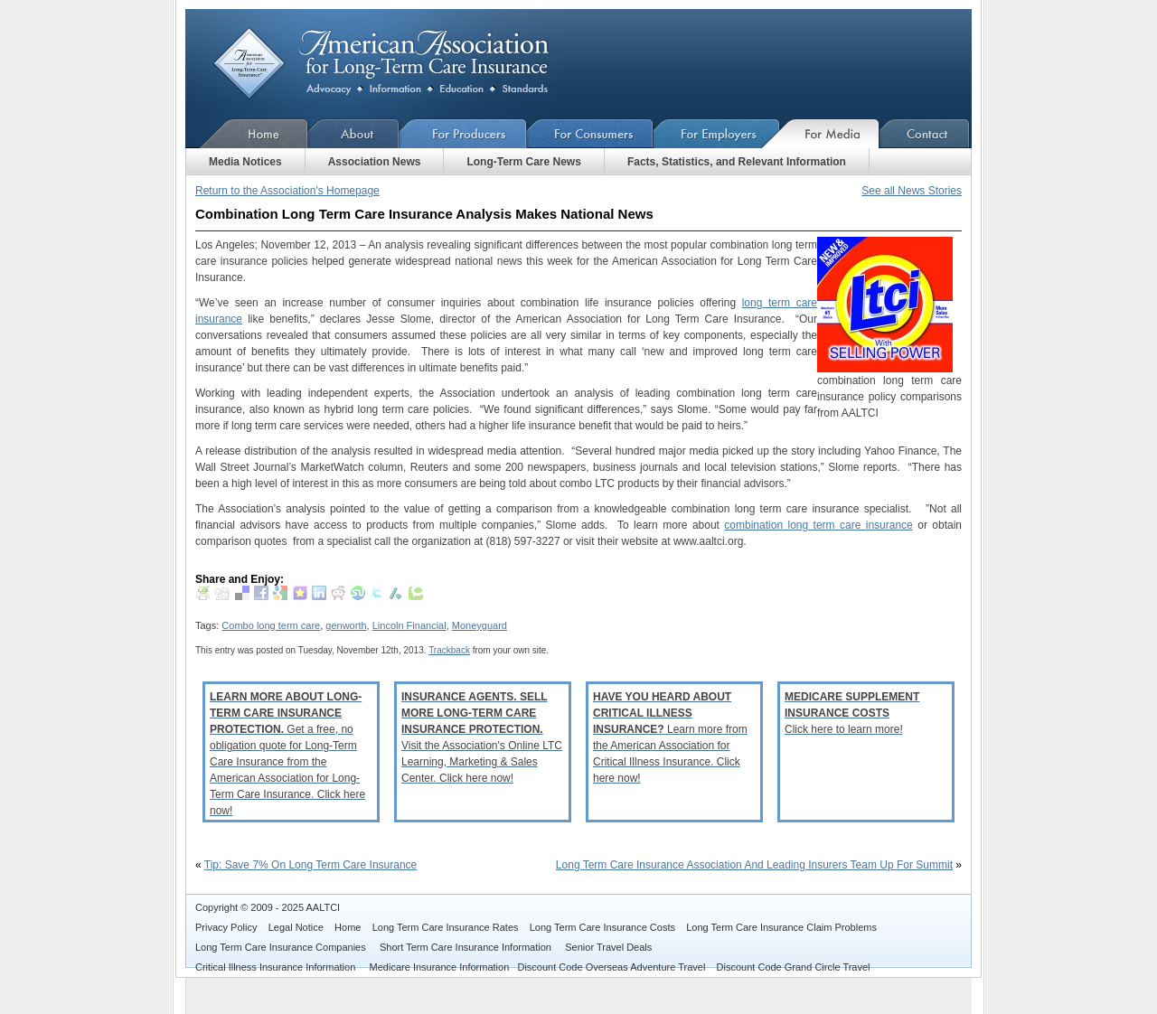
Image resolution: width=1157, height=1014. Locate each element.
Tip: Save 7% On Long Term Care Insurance (310, 865)
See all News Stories (911, 190)
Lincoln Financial (409, 625)
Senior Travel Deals (608, 947)
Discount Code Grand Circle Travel (793, 967)
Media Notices (245, 161)
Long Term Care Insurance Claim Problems (781, 927)
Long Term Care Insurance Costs (602, 927)
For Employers (717, 133)
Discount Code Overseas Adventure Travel (611, 967)
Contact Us (925, 133)
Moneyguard (479, 625)
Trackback (449, 650)
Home (246, 133)
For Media (830, 133)
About (354, 133)
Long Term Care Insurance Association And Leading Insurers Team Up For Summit (754, 865)
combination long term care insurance (818, 525)
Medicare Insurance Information (440, 967)
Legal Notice (296, 927)
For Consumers (590, 133)
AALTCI (323, 907)
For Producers (463, 133)
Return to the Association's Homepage (287, 190)
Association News (374, 161)
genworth (345, 625)
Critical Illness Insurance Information (276, 967)
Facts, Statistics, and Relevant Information (736, 161)
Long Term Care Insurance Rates (445, 927)
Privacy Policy (226, 927)
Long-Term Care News (523, 161)
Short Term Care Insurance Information (467, 947)
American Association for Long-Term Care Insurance (395, 63)
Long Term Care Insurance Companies (282, 947)
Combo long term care (270, 625)
